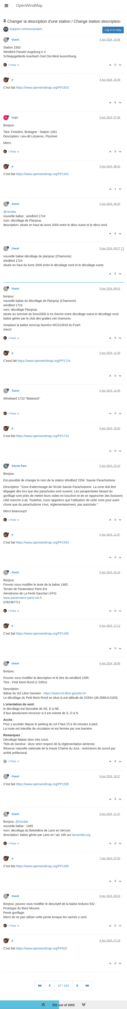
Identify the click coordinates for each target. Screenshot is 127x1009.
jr (12, 79)
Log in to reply (113, 30)
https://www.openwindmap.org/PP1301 (42, 174)
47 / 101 (63, 985)
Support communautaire (25, 29)
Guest (15, 39)
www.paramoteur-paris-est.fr (22, 598)
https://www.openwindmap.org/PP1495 (42, 866)
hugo (15, 117)
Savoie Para (19, 465)
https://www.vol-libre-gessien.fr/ (65, 693)
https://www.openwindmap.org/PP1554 (42, 542)
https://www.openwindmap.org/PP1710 (42, 436)
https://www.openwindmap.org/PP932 (41, 948)
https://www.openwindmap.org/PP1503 (42, 87)
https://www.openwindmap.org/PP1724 (44, 360)
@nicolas (9, 211)
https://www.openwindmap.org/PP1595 (42, 784)
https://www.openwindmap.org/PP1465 (42, 633)
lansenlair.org (81, 835)
